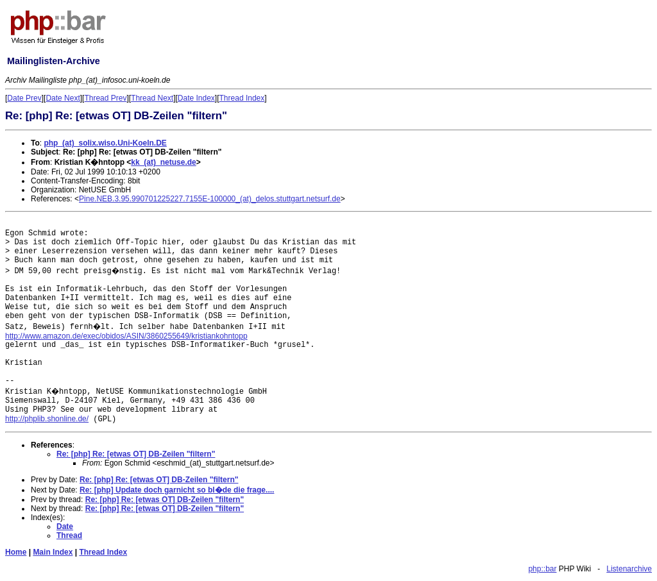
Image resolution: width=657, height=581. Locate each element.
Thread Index (242, 98)
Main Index (53, 552)
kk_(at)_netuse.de (163, 162)
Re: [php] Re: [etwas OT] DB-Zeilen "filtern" (135, 454)
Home (15, 552)
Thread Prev (105, 98)
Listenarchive (629, 568)
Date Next (63, 98)
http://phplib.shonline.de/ (47, 418)
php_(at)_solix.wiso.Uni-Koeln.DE (105, 143)
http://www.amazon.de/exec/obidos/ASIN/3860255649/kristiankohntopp (126, 336)
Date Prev (24, 98)
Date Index (196, 98)
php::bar (542, 568)
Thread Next (152, 98)
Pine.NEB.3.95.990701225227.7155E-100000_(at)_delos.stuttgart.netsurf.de (210, 198)
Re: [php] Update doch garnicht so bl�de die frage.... (177, 489)
